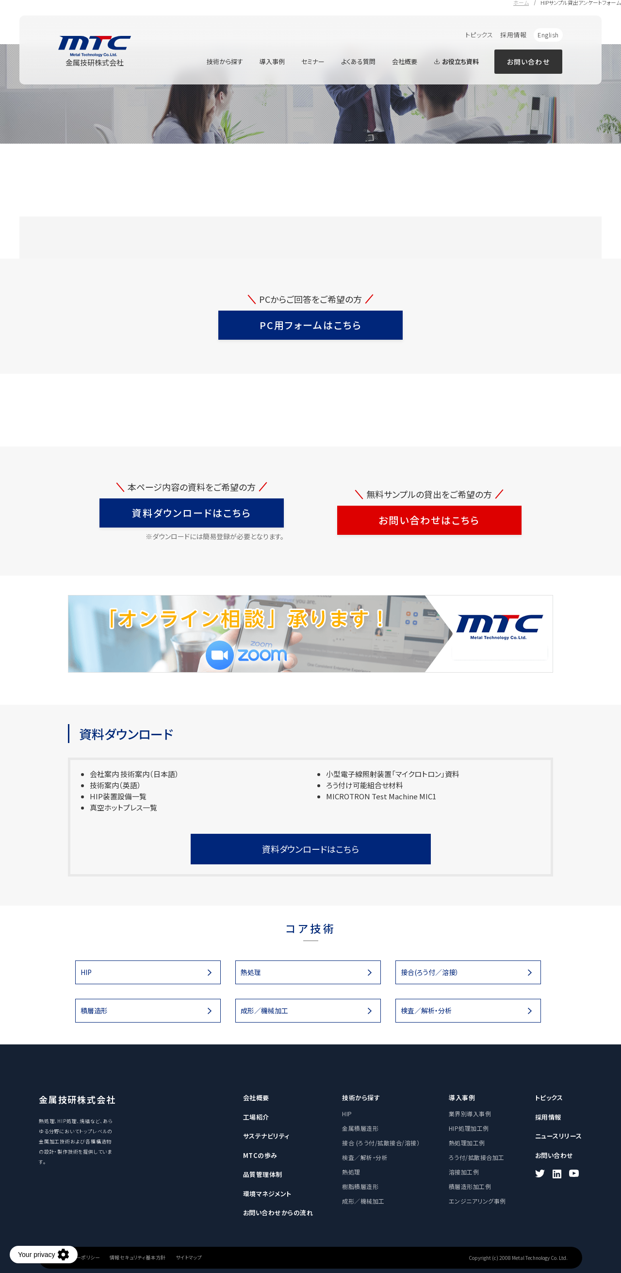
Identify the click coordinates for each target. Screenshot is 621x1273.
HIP (86, 972)
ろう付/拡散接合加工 (477, 1157)
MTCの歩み (260, 1155)
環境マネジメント (267, 1193)
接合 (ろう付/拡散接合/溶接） (381, 1143)
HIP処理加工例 (469, 1128)
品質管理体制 (262, 1174)
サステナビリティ (266, 1136)
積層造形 (94, 1010)
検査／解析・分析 (426, 1010)
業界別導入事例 (470, 1113)
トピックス (479, 34)
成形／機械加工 (264, 1010)
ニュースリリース (558, 1136)
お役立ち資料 (456, 61)
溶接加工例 (464, 1172)
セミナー (313, 61)
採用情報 (513, 34)
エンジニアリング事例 (477, 1201)
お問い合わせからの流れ (278, 1212)
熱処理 (251, 972)
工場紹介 (256, 1117)
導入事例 (272, 61)
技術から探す (225, 61)
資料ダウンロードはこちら (191, 513)
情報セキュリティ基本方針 (138, 1257)
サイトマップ (189, 1257)
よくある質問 (358, 61)
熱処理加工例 (467, 1143)
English (548, 34)
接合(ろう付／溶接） (430, 972)
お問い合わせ (528, 61)
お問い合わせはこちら (429, 520)
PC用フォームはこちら (311, 325)
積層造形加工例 (470, 1186)
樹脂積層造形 (360, 1186)
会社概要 (404, 61)
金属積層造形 (360, 1128)
